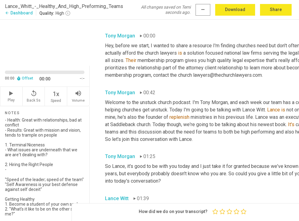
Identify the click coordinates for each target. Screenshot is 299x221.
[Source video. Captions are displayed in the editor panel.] (45, 42)
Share (276, 9)
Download (235, 9)
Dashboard (19, 12)
